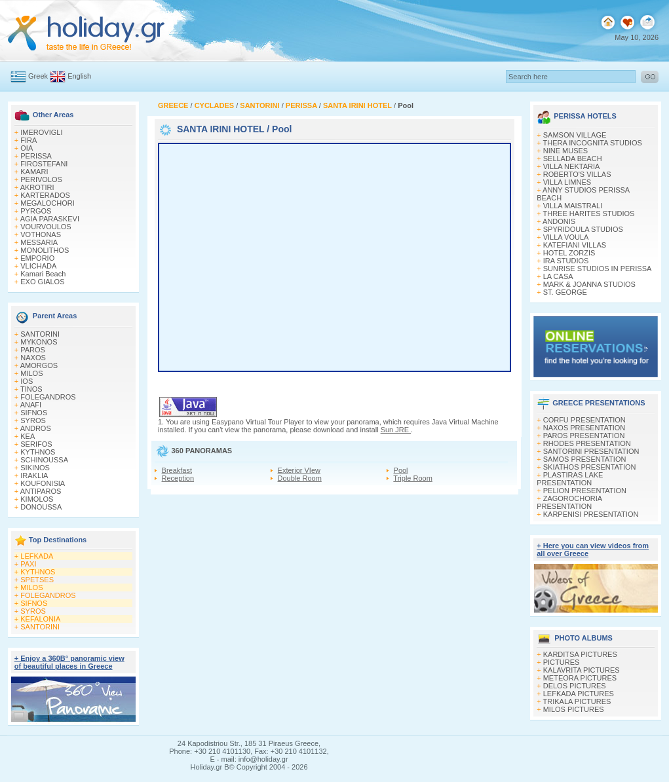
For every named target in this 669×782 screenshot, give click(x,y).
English (79, 76)
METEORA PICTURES (580, 678)
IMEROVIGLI (41, 132)
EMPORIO (37, 258)
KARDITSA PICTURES (580, 654)
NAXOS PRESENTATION (584, 428)
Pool (401, 470)
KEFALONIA (40, 619)
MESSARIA (39, 242)
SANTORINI (40, 334)
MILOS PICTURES (573, 709)
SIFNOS (33, 413)
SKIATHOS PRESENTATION (589, 467)
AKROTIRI (37, 187)
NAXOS (33, 358)
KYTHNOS (37, 452)
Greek (38, 76)
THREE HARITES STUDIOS (589, 213)
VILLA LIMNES (567, 182)
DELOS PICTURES (574, 686)
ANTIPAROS (41, 491)
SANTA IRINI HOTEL (221, 129)
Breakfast (177, 470)
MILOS (31, 373)
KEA (27, 436)
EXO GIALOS (42, 282)
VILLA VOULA (566, 237)
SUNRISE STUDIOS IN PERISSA (597, 268)
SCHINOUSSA (44, 460)
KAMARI (34, 172)
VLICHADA (38, 266)
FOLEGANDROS (47, 397)
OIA (26, 148)
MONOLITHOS (44, 250)
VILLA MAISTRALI (572, 206)
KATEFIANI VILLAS (574, 245)
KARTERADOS (45, 195)
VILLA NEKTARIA (571, 166)
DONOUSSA (41, 507)
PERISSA (36, 156)
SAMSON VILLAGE (575, 135)
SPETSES (37, 580)
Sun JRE (396, 430)
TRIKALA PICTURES (577, 701)
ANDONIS (559, 221)
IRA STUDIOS (566, 261)
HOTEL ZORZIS (569, 253)
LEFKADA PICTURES (578, 694)
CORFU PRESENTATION (584, 420)
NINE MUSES (565, 151)
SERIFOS (36, 444)
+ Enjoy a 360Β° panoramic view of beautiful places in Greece (69, 662)
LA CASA (558, 276)
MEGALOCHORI (47, 203)
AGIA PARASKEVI (49, 219)
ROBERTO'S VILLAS (577, 174)
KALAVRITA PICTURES (581, 670)
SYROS (33, 420)
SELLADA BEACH (572, 158)
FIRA (28, 140)
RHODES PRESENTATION (587, 443)
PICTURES (561, 662)
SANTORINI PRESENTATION (591, 451)
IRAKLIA (34, 475)
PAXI (28, 564)
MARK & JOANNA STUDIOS (589, 284)
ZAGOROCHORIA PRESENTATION (569, 502)
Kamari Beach (43, 274)
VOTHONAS (40, 234)
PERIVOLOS (41, 179)
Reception (178, 478)
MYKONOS (38, 342)
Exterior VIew (299, 470)
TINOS (31, 389)
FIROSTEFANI (43, 164)
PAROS (32, 350)
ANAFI (30, 405)
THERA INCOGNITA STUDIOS (592, 143)
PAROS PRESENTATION (584, 435)
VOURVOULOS (45, 227)
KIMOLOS (36, 499)
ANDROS (35, 428)
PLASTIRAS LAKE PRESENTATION (570, 479)
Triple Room (412, 478)
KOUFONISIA (42, 483)
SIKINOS (35, 468)
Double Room (300, 478)
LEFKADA (36, 556)
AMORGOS (39, 365)
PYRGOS (35, 211)
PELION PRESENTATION (584, 490)
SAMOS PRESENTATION (584, 459)
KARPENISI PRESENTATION (591, 514)
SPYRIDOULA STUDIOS (583, 229)
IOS (26, 381)
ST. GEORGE (565, 292)
